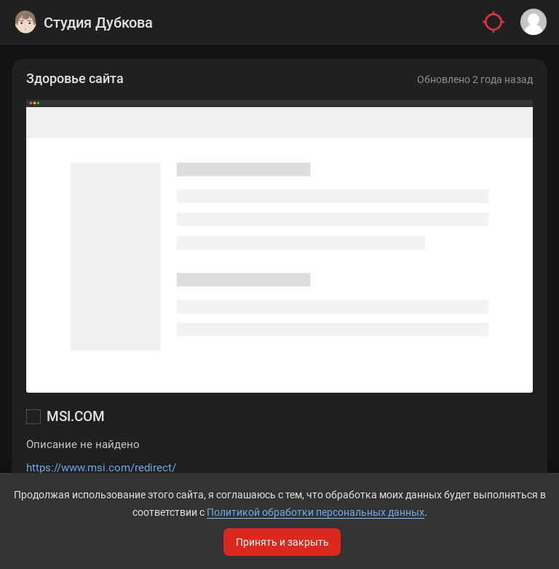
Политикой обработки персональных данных (315, 512)
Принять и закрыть (282, 542)
